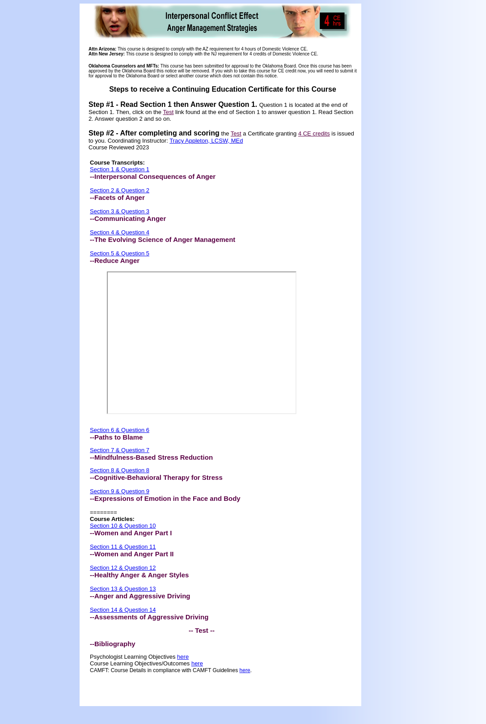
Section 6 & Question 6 (119, 430)
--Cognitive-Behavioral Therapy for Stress (156, 477)
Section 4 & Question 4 (119, 232)
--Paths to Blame (116, 437)
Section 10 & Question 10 (123, 525)
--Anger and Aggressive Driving (140, 596)
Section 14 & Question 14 (123, 609)
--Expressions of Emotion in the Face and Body (165, 498)
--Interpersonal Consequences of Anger (153, 176)
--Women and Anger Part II (132, 554)
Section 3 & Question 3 (119, 211)
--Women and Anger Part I (131, 533)
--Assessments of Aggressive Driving (149, 617)
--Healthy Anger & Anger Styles (139, 575)
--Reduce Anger (114, 260)
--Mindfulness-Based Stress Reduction (151, 457)
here (183, 656)
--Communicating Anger (128, 218)
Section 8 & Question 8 (119, 470)
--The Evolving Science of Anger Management (162, 239)
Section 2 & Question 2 (119, 190)
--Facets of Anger (117, 197)
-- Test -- (202, 630)
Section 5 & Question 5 (119, 253)
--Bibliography (112, 644)
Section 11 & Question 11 (123, 546)
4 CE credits (314, 133)
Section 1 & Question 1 (119, 169)
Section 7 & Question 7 (119, 450)
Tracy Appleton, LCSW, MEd (206, 140)
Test (168, 112)
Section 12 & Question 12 (123, 567)
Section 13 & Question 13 (123, 588)
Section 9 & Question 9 (119, 491)
